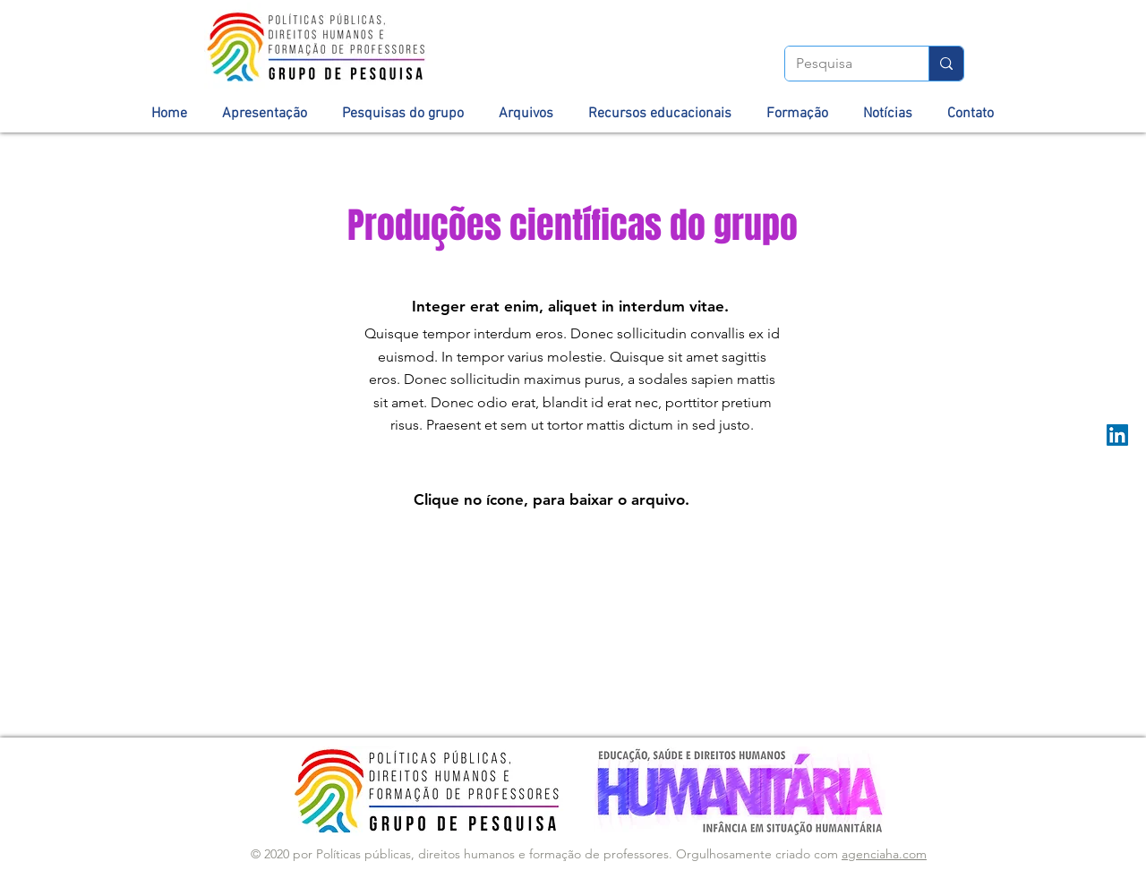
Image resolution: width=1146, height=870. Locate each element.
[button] (265, 114)
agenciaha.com (884, 854)
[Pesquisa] (843, 64)
